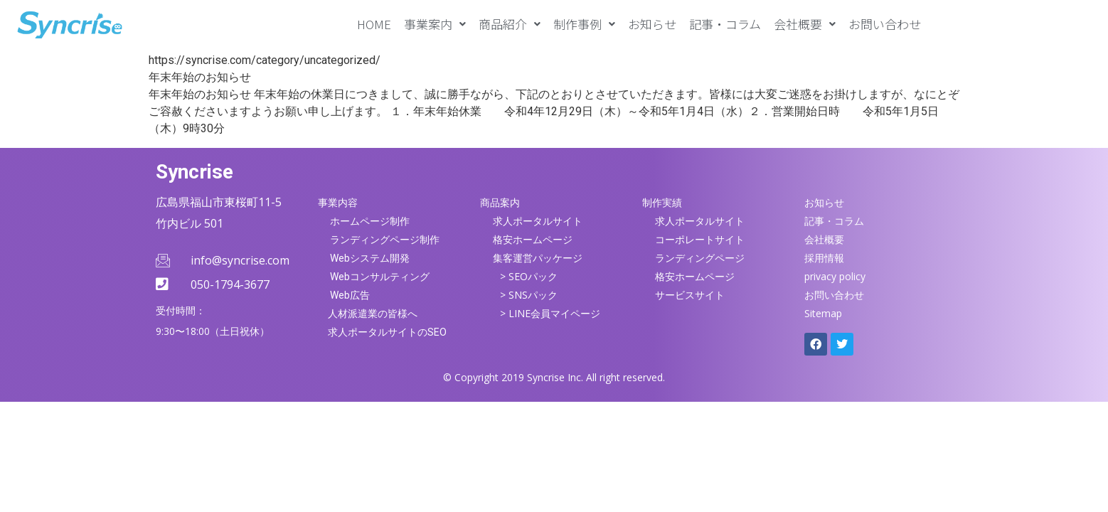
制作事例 (584, 24)
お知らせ (652, 24)
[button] (435, 24)
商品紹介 (509, 24)
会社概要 (805, 24)
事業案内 (435, 24)
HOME (374, 24)
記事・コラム (725, 24)
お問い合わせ (884, 24)
